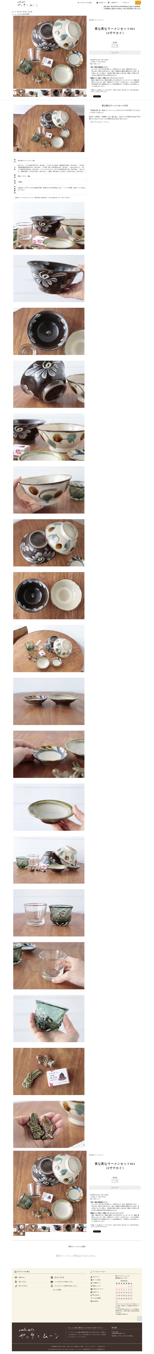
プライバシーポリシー (90, 1346)
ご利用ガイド (112, 2)
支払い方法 (70, 1346)
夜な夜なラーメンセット (96, 20)
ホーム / (14, 11)
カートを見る (95, 1280)
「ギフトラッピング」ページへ (99, 122)
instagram (94, 1301)
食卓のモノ (20, 1277)
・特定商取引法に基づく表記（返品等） (99, 59)
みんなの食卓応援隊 (23, 14)
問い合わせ (94, 1295)
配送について (95, 1286)
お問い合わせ (101, 1346)
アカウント (126, 2)
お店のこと (101, 2)
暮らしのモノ (21, 1282)
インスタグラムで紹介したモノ (62, 1282)
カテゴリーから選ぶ (86, 2)
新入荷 (30, 11)
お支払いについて (96, 1289)
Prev (14, 92)
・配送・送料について (94, 63)
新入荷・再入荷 (22, 11)
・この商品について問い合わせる (97, 61)
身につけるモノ (21, 1286)
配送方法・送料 (79, 1346)
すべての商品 (56, 1290)
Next (85, 92)
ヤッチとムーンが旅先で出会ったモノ (64, 1286)
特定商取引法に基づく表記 (58, 1346)
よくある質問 (95, 1298)
